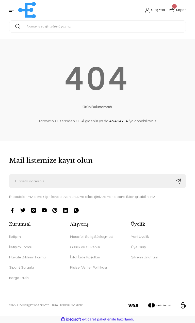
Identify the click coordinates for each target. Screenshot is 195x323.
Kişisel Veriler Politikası (88, 267)
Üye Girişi (139, 247)
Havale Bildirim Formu (27, 257)
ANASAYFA (118, 121)
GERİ (80, 121)
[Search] (97, 26)
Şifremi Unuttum (144, 257)
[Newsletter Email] (97, 181)
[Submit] (179, 181)
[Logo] (27, 10)
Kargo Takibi (19, 278)
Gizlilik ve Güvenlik (85, 247)
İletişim (15, 237)
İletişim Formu (20, 247)
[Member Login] (153, 10)
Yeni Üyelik (140, 237)
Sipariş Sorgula (21, 267)
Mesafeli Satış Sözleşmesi (91, 237)
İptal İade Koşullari (85, 257)
